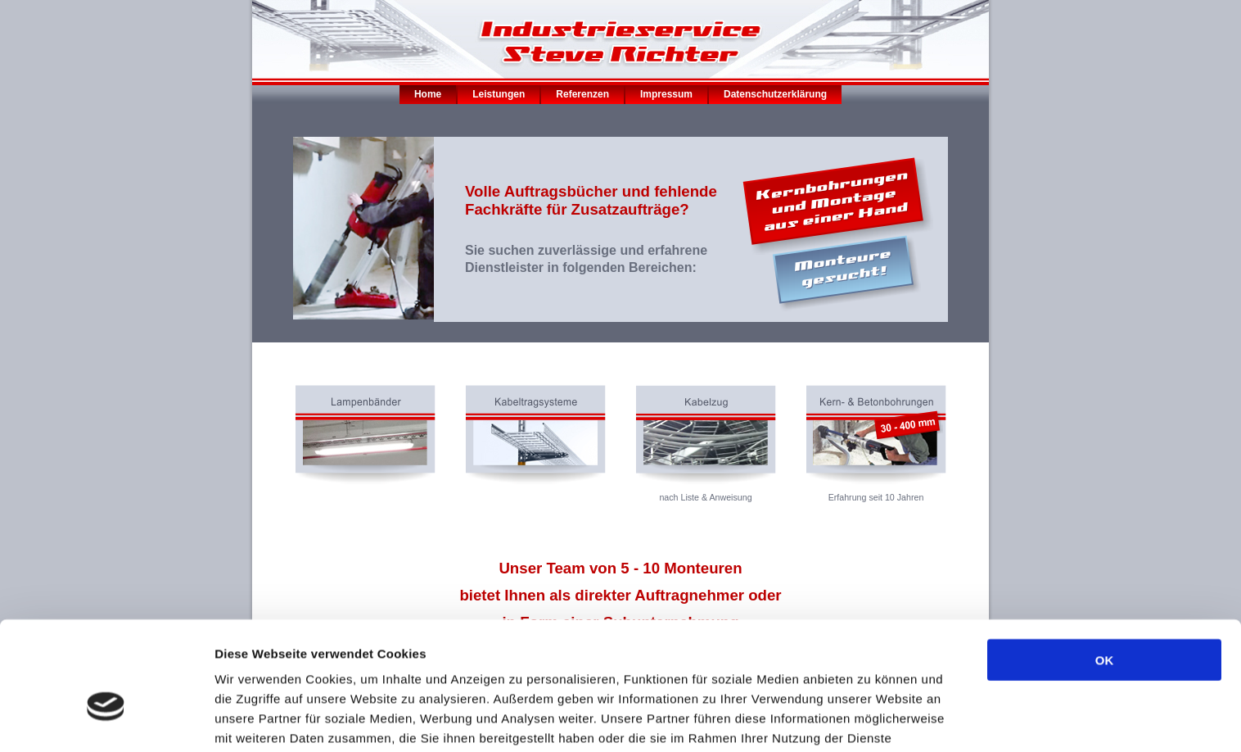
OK (1104, 569)
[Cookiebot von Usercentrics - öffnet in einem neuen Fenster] (106, 720)
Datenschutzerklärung (775, 94)
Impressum (666, 94)
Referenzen (582, 94)
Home (427, 94)
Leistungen (498, 94)
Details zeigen (870, 720)
